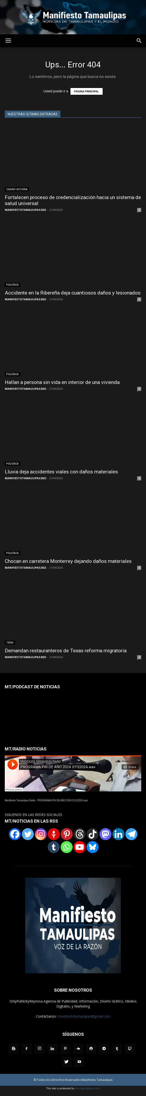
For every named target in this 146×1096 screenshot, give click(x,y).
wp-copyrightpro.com (87, 1088)
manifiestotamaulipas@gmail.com (84, 1016)
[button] (139, 40)
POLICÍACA (12, 284)
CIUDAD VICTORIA (17, 189)
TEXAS (10, 642)
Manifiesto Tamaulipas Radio (20, 800)
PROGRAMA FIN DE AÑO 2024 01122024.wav (62, 800)
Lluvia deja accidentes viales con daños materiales (61, 472)
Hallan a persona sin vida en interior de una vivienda (62, 382)
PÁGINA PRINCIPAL (86, 91)
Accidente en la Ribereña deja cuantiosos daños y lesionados (72, 293)
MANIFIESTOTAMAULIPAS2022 (25, 210)
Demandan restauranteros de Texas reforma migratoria (66, 651)
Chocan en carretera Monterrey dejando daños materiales (68, 561)
